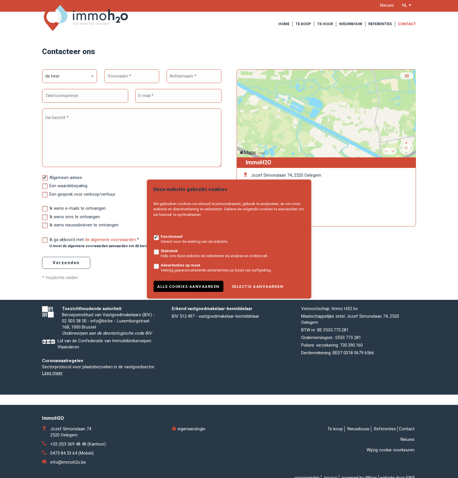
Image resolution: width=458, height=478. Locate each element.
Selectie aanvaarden (258, 286)
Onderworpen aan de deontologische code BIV (107, 333)
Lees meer (52, 373)
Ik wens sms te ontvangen (74, 216)
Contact (407, 24)
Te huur (325, 24)
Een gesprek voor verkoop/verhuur (82, 194)
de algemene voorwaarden (110, 239)
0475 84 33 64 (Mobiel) (72, 453)
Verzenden (66, 262)
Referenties (380, 24)
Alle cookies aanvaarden (188, 286)
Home (283, 24)
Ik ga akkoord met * (119, 242)
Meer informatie (166, 225)
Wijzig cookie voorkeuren (390, 450)
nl (406, 5)
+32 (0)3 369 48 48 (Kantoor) (78, 444)
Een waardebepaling (68, 185)
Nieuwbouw (350, 24)
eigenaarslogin (188, 428)
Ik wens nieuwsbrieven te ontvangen (84, 225)
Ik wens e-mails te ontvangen (77, 208)
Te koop (303, 24)
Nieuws (387, 5)
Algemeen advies (65, 177)
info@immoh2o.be (68, 462)
